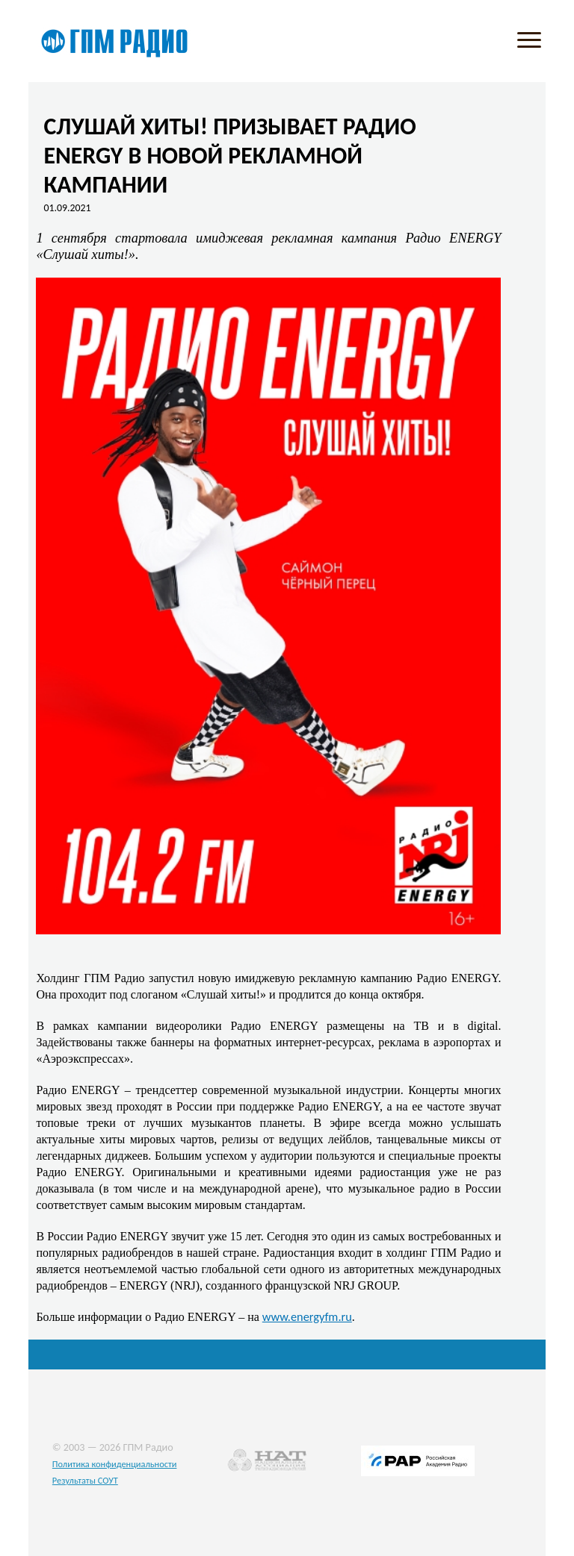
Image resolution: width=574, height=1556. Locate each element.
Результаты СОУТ (85, 1480)
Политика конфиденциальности (114, 1463)
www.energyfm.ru (307, 1316)
